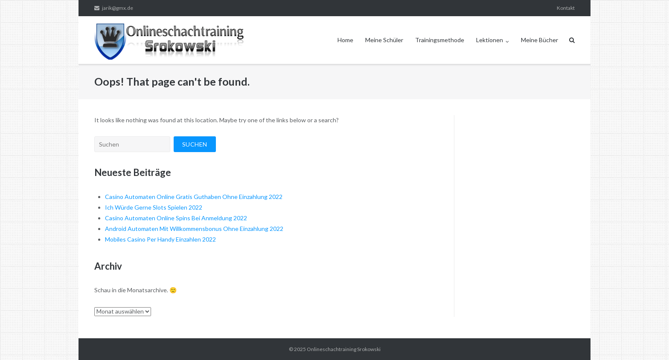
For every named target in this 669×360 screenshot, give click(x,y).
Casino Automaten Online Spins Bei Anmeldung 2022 (176, 218)
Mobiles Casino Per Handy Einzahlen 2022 (160, 239)
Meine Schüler (384, 39)
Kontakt (566, 8)
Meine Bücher (539, 39)
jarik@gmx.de (117, 8)
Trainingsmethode (439, 39)
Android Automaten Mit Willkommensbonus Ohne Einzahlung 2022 (194, 228)
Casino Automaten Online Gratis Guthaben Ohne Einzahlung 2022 (193, 196)
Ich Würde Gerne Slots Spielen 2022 (153, 207)
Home (345, 39)
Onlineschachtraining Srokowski (344, 349)
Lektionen (489, 39)
